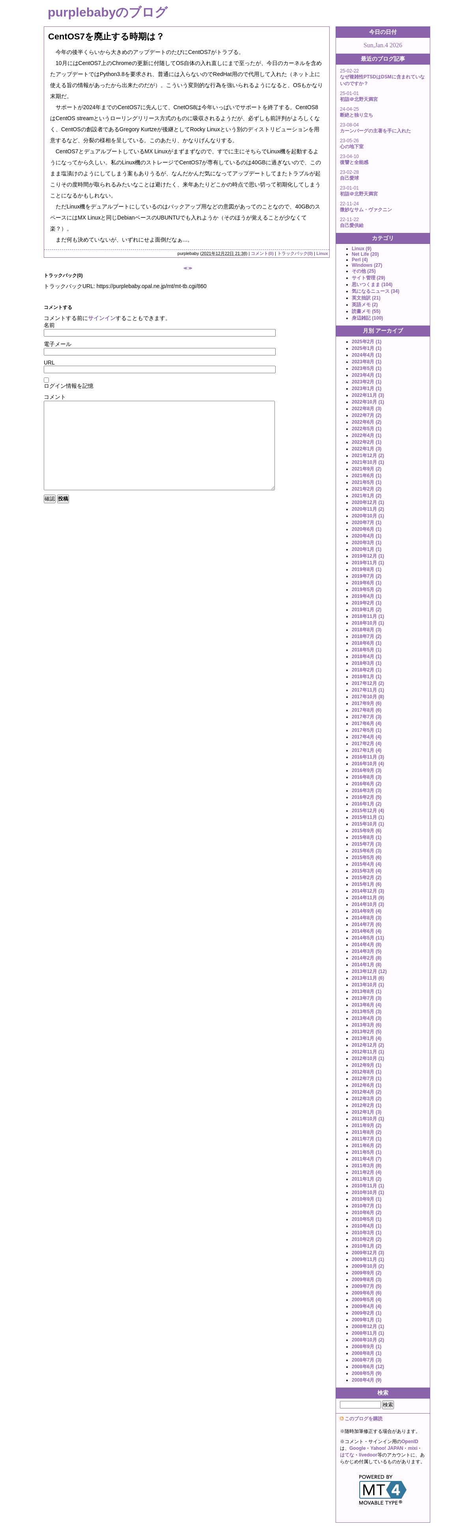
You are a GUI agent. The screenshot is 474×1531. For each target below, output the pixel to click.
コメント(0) (262, 253)
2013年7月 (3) (366, 998)
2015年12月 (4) (368, 810)
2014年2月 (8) (366, 958)
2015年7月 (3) (366, 844)
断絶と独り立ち (356, 115)
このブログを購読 (364, 1418)
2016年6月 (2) (366, 784)
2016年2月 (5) (366, 797)
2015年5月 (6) (366, 857)
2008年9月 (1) (366, 1346)
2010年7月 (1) (366, 1206)
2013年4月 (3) (366, 1018)
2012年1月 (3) (366, 1112)
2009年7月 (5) (366, 1286)
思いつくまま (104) (372, 284)
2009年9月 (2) (366, 1273)
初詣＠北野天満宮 (359, 99)
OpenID (409, 1441)
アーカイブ (389, 330)
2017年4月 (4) (366, 737)
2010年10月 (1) (368, 1192)
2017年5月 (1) (366, 730)
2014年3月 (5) (366, 951)
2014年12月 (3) (368, 891)
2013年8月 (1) (366, 991)
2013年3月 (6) (366, 1025)
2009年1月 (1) (366, 1320)
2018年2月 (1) (366, 670)
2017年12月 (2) (368, 683)
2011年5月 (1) (366, 1152)
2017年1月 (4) (366, 750)
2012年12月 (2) (368, 1045)
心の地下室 (352, 146)
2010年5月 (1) (366, 1219)
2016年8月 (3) (366, 777)
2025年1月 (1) (366, 348)
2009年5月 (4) (366, 1299)
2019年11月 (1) (368, 563)
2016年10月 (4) (368, 763)
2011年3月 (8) (366, 1165)
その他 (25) (364, 271)
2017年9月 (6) (366, 703)
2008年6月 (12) (368, 1366)
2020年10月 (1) (368, 516)
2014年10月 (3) (368, 904)
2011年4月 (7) (366, 1159)
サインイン (102, 318)
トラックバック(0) (295, 253)
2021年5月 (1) (366, 482)
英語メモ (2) (365, 304)
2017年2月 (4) (366, 743)
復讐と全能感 (354, 162)
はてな (347, 1455)
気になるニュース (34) (375, 291)
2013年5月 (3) (366, 1011)
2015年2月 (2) (366, 877)
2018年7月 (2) (366, 636)
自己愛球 (349, 178)
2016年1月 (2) (366, 804)
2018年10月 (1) (368, 623)
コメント (55, 397)
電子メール (57, 344)
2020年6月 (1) (366, 529)
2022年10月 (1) (368, 402)
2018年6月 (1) (366, 643)
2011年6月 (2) (366, 1145)
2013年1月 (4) (366, 1038)
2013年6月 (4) (366, 1005)
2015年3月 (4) (366, 871)
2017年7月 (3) (366, 717)
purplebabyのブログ (108, 12)
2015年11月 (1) (368, 817)
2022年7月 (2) (366, 415)
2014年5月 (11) (368, 938)
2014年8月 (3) (366, 918)
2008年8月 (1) (366, 1353)
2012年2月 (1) (366, 1105)
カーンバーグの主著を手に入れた (375, 131)
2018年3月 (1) (366, 663)
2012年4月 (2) (366, 1092)
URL (49, 362)
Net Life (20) (365, 254)
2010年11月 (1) (368, 1186)
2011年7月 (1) (366, 1139)
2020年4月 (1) (366, 536)
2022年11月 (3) (368, 395)
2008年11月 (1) (368, 1333)
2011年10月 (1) (368, 1119)
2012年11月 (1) (368, 1052)
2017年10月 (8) (368, 696)
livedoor (368, 1455)
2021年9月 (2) (366, 469)
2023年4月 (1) (366, 375)
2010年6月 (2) (366, 1212)
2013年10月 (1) (368, 985)
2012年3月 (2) (366, 1098)
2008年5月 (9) (366, 1373)
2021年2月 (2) (366, 489)
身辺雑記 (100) (367, 318)
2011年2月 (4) (366, 1172)
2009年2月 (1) (366, 1313)
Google (357, 1448)
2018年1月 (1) (366, 676)
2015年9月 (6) (366, 830)
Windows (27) (367, 265)
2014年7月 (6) (366, 924)
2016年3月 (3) (366, 790)
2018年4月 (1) (366, 656)
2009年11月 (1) (368, 1259)
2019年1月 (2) (366, 609)
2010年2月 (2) (366, 1239)
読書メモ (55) (366, 311)
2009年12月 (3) (368, 1253)
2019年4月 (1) (366, 596)
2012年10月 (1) (368, 1058)
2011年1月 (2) (366, 1179)
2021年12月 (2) (368, 455)
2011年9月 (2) (366, 1125)
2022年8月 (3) (366, 408)
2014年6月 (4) (366, 931)
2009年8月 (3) (366, 1279)
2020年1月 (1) (366, 549)
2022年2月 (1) (366, 442)
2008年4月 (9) (366, 1380)
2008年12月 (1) (368, 1326)
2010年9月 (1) (366, 1199)
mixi (412, 1448)
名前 (49, 325)
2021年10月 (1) (368, 462)
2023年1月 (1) (366, 388)
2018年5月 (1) (366, 650)
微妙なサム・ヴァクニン (366, 209)
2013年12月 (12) (369, 971)
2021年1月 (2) (366, 496)
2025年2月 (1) (366, 341)
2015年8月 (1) (366, 837)
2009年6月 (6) (366, 1293)
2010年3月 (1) (366, 1232)
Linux (322, 253)
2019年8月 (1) (366, 569)
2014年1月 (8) (366, 964)
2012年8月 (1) (366, 1072)
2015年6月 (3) (366, 851)
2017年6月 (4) (366, 723)
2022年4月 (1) (366, 435)
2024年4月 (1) (366, 355)
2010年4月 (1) (366, 1226)
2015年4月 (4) (366, 864)
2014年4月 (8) (366, 944)
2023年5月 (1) (366, 368)
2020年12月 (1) (368, 502)
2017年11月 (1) (368, 690)
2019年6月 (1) (366, 583)
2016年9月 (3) (366, 770)
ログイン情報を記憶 (68, 386)
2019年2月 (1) (366, 603)
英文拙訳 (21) (366, 298)
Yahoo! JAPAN (386, 1448)
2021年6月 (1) (366, 475)
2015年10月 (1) (368, 824)
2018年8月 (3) (366, 629)
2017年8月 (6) (366, 710)
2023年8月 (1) (366, 362)
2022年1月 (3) (366, 449)
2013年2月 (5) (366, 1031)
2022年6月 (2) (366, 422)
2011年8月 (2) (366, 1132)
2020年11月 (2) (368, 509)
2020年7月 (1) (366, 522)
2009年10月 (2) (368, 1266)
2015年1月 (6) (366, 884)
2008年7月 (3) (366, 1360)
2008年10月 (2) (368, 1340)
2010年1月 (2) (366, 1246)
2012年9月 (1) (366, 1065)
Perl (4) (360, 259)
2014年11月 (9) (368, 897)
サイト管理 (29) (368, 278)
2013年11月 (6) (368, 978)
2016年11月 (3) (368, 757)
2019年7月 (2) (366, 576)
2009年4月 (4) (366, 1306)
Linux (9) (361, 248)
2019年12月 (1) (368, 556)
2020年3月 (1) (366, 542)
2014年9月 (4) (366, 911)
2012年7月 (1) (366, 1078)
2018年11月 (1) (368, 616)
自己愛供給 (352, 225)
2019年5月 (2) (366, 589)
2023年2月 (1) (366, 382)
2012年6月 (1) (366, 1085)
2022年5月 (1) (366, 429)
